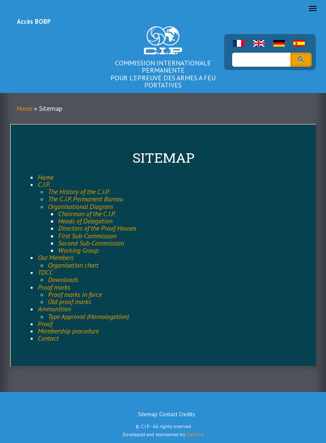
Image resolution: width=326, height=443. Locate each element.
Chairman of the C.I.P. (86, 213)
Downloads (63, 279)
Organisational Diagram (80, 206)
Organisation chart (73, 265)
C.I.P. (44, 184)
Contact (48, 338)
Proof (45, 323)
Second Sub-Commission (91, 243)
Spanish (299, 43)
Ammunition (54, 309)
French (238, 43)
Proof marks (54, 287)
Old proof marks (69, 301)
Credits (187, 414)
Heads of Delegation (85, 221)
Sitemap (147, 414)
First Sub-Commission (87, 235)
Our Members (55, 257)
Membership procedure (68, 331)
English (258, 43)
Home (24, 108)
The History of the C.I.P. (79, 191)
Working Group (78, 250)
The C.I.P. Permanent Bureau (85, 199)
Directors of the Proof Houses (97, 228)
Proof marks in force (75, 294)
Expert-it (195, 434)
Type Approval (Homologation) (88, 316)
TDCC (45, 272)
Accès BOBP (34, 21)
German (279, 43)
